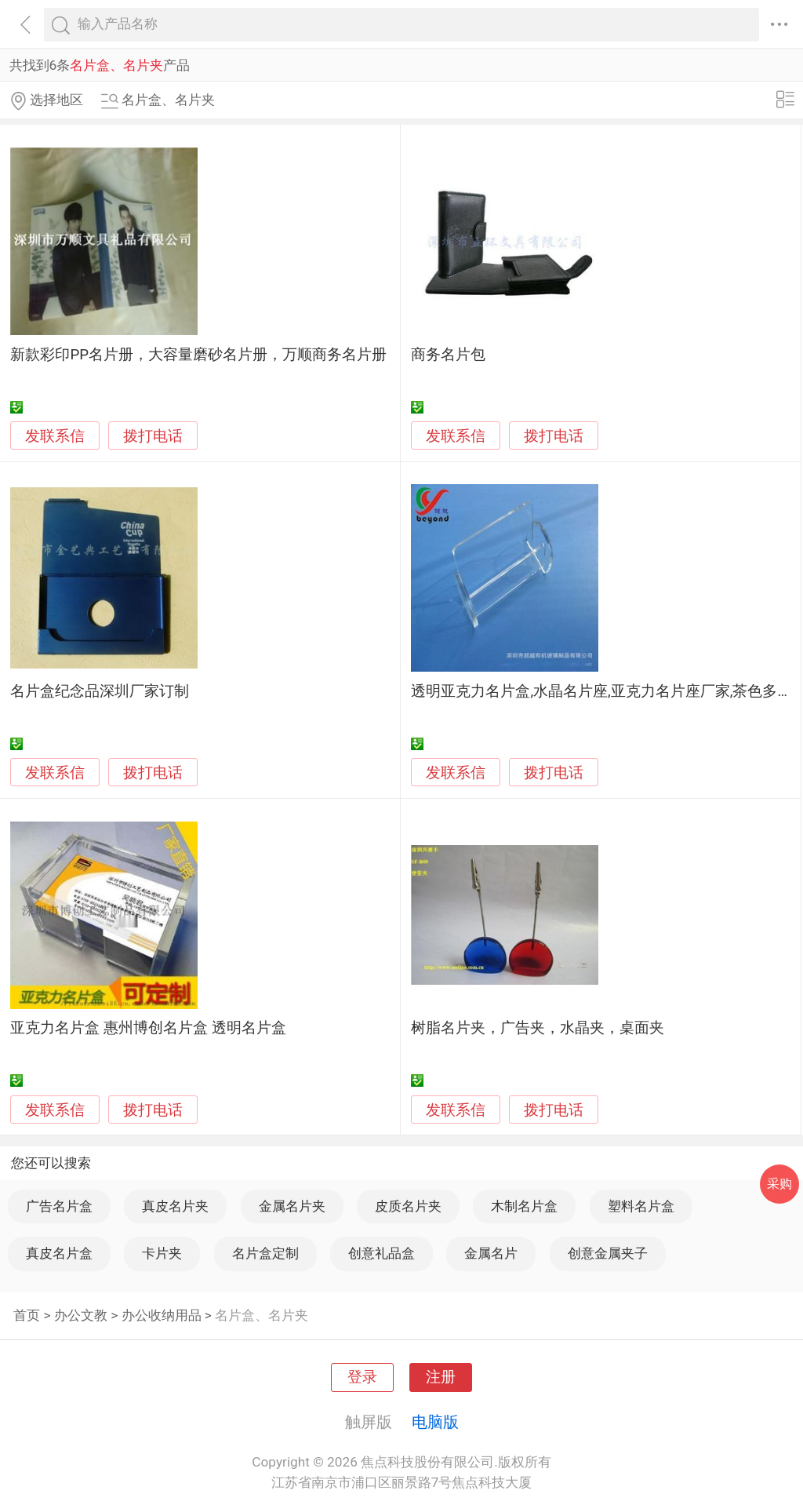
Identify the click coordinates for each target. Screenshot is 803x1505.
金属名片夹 (292, 1206)
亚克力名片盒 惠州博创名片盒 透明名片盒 (147, 1028)
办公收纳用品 (162, 1315)
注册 (441, 1377)
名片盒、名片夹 (261, 1315)
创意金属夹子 (608, 1253)
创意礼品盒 (381, 1253)
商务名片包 (448, 354)
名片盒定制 (265, 1253)
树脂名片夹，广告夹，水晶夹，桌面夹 (537, 1028)
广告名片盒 (59, 1206)
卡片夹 (162, 1253)
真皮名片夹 (175, 1206)
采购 (779, 1183)
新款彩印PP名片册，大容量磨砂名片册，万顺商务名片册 (198, 354)
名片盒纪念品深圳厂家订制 (99, 691)
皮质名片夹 (408, 1206)
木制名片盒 (524, 1206)
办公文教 (80, 1315)
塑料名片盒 (641, 1206)
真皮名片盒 (59, 1253)
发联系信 (55, 436)
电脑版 (435, 1421)
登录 (362, 1377)
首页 (26, 1315)
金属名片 (491, 1253)
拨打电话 (153, 436)
